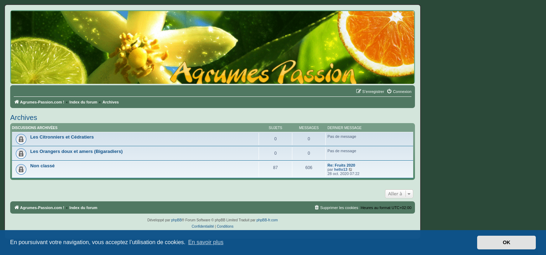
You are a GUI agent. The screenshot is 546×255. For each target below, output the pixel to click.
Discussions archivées (35, 128)
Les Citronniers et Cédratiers (62, 137)
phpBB (176, 220)
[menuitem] (398, 91)
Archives (23, 117)
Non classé (42, 165)
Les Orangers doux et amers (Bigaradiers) (76, 151)
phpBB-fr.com (267, 220)
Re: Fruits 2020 (341, 165)
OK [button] (507, 242)
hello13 (340, 169)
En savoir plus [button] (205, 242)
